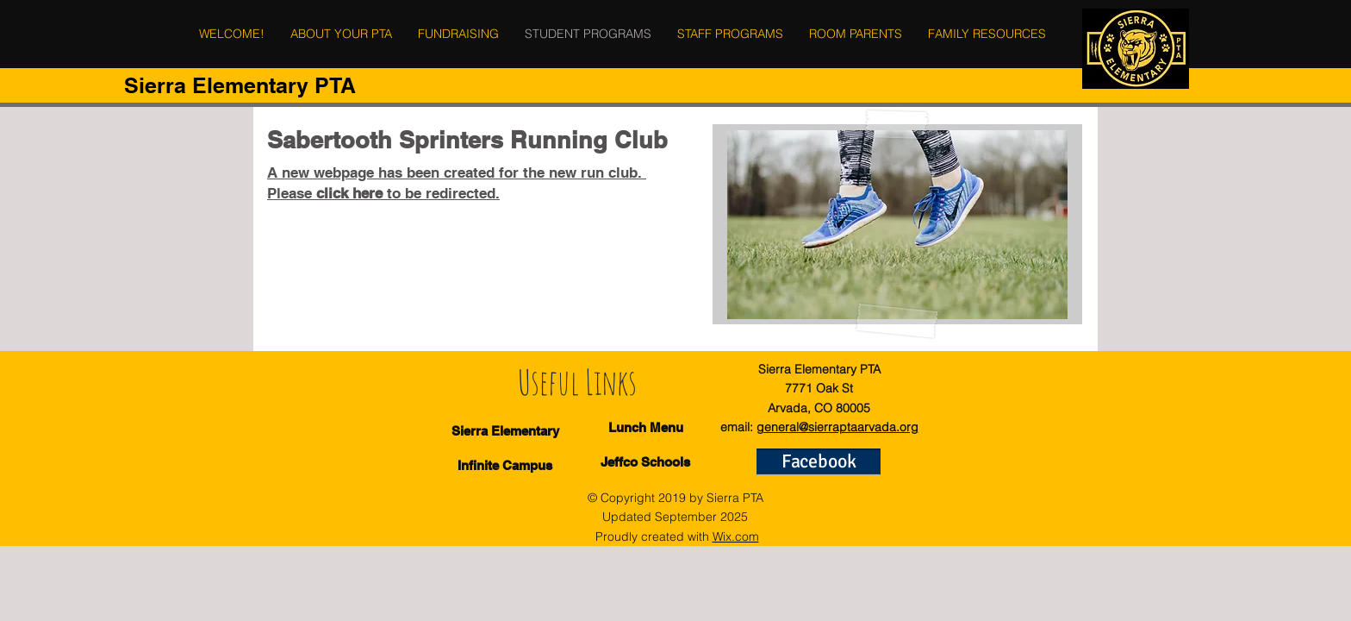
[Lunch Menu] (645, 427)
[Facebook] (818, 461)
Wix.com (736, 536)
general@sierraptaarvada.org (837, 427)
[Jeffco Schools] (645, 462)
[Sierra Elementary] (505, 431)
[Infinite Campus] (505, 465)
